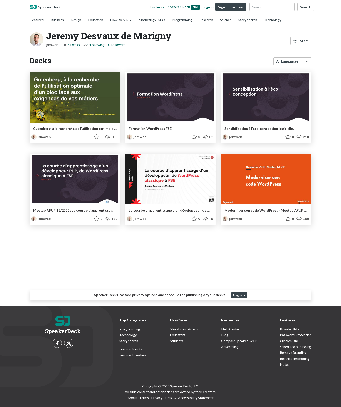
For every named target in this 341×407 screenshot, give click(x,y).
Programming (182, 20)
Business (57, 20)
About (132, 397)
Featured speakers (133, 355)
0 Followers (116, 45)
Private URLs (289, 329)
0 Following (96, 45)
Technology (272, 20)
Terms (144, 397)
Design (76, 20)
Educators (177, 335)
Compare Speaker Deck (239, 341)
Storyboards (247, 20)
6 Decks (74, 45)
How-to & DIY (121, 20)
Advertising (230, 346)
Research (206, 20)
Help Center (230, 329)
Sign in (208, 7)
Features (157, 7)
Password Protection (295, 335)
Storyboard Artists (184, 329)
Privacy (156, 397)
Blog (224, 335)
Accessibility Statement (196, 397)
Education (95, 20)
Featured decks (130, 349)
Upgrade (239, 295)
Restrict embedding (294, 358)
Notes (284, 364)
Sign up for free (230, 7)
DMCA (170, 397)
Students (176, 341)
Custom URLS (290, 341)
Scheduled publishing (295, 346)
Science (225, 20)
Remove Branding (293, 352)
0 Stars (301, 41)
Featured (37, 20)
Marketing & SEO (152, 20)
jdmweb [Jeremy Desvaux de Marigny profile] (41, 137)
